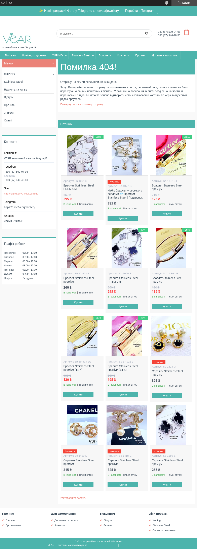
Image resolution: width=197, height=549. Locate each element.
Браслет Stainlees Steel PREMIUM (78, 187)
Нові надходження (34, 55)
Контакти (123, 55)
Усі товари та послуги (73, 497)
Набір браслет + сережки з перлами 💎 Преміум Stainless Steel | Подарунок (125, 194)
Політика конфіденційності (134, 545)
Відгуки (8, 97)
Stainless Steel (81, 55)
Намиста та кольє (15, 89)
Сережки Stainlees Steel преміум (167, 373)
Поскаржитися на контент (103, 545)
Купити (78, 213)
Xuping (157, 520)
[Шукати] (146, 33)
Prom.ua (117, 541)
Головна (10, 55)
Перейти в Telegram (140, 10)
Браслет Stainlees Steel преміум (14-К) (78, 368)
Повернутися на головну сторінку (82, 104)
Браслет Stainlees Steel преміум (167, 187)
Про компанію (13, 525)
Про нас (140, 55)
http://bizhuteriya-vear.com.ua (21, 193)
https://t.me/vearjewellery (19, 207)
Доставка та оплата (165, 55)
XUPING (57, 55)
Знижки (8, 112)
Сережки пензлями (164, 530)
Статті (8, 120)
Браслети (105, 55)
